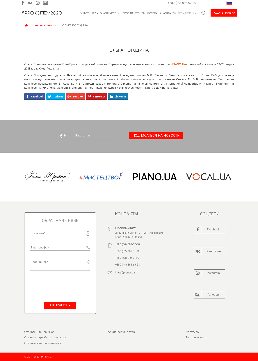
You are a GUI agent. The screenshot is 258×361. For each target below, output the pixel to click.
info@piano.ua (125, 272)
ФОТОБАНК (154, 13)
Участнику (88, 13)
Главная (26, 25)
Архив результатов (121, 331)
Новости (127, 13)
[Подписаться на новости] (156, 135)
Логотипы (193, 331)
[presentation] (58, 286)
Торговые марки (197, 337)
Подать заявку (223, 13)
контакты (169, 13)
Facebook (207, 229)
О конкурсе (108, 13)
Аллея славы (43, 25)
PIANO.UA (179, 64)
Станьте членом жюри (40, 331)
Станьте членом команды (42, 343)
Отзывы (139, 13)
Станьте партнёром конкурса (45, 337)
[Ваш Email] (95, 135)
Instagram (207, 273)
